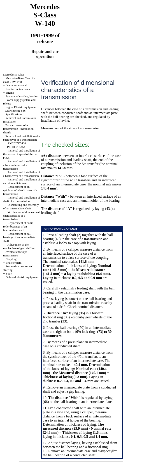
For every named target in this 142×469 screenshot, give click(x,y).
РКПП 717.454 (16, 147)
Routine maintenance (18, 89)
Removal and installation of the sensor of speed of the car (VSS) (21, 154)
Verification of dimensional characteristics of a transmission (21, 215)
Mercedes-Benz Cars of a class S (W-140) (19, 79)
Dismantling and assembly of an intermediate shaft (21, 206)
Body (9, 273)
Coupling (11, 259)
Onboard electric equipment (22, 277)
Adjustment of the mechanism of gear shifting (19, 246)
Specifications (13, 114)
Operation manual (16, 85)
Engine (10, 92)
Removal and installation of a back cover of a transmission (21, 137)
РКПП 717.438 (17, 143)
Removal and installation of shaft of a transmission (21, 199)
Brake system (13, 262)
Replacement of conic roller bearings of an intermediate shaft (18, 226)
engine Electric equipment (21, 107)
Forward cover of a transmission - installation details (18, 128)
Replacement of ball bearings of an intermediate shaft (19, 237)
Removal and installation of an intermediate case (21, 181)
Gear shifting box (15, 110)
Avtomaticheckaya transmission (15, 253)
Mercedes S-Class (13, 74)
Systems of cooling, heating (22, 96)
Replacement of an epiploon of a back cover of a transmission (20, 190)
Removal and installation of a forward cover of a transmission (21, 165)
